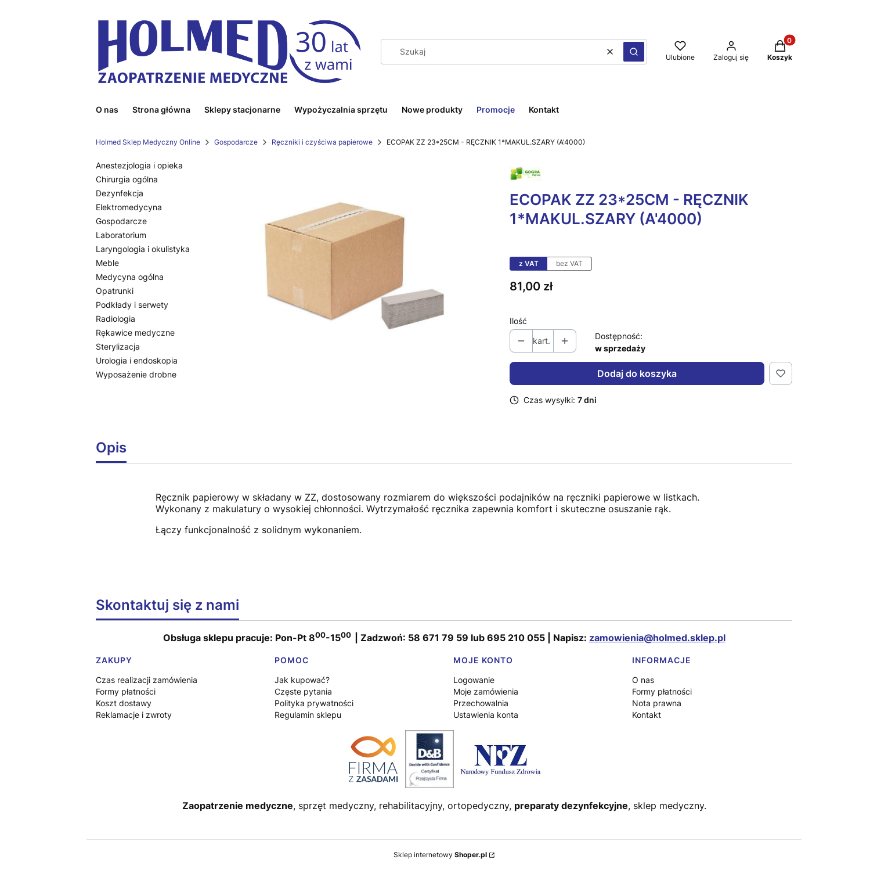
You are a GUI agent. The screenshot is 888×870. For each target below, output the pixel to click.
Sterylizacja (118, 346)
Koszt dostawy (123, 703)
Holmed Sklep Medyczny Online (148, 142)
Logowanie (473, 680)
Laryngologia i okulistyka (143, 249)
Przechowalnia (480, 703)
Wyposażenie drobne (136, 374)
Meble (107, 263)
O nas (643, 680)
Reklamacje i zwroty (134, 715)
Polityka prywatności (314, 703)
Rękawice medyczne (135, 332)
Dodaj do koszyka (637, 373)
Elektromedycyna (129, 207)
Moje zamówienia (485, 691)
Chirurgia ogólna (127, 179)
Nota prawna (656, 703)
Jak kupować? (302, 680)
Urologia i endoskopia (137, 360)
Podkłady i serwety (132, 305)
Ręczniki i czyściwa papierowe (322, 142)
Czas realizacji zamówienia (146, 680)
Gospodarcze (236, 142)
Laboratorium (121, 235)
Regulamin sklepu (308, 715)
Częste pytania (303, 691)
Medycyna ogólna (130, 277)
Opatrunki (114, 291)
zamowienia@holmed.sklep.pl (657, 637)
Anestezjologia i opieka (139, 165)
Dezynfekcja (119, 193)
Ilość (518, 321)
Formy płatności (126, 691)
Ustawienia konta (485, 715)
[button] (633, 52)
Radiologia (115, 318)
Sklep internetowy (440, 854)
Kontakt (646, 715)
